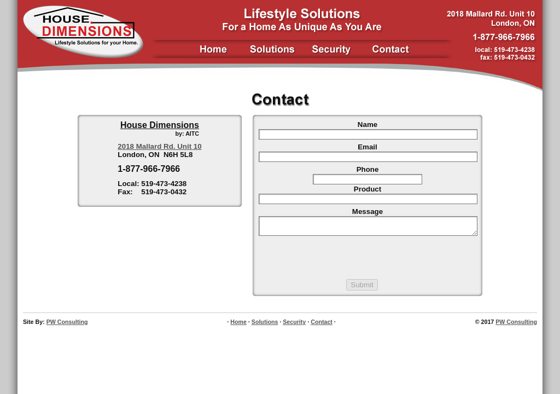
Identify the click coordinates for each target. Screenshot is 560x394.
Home (238, 325)
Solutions (265, 325)
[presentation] (367, 261)
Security (294, 325)
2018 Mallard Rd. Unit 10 (159, 146)
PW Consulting (67, 325)
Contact (321, 325)
